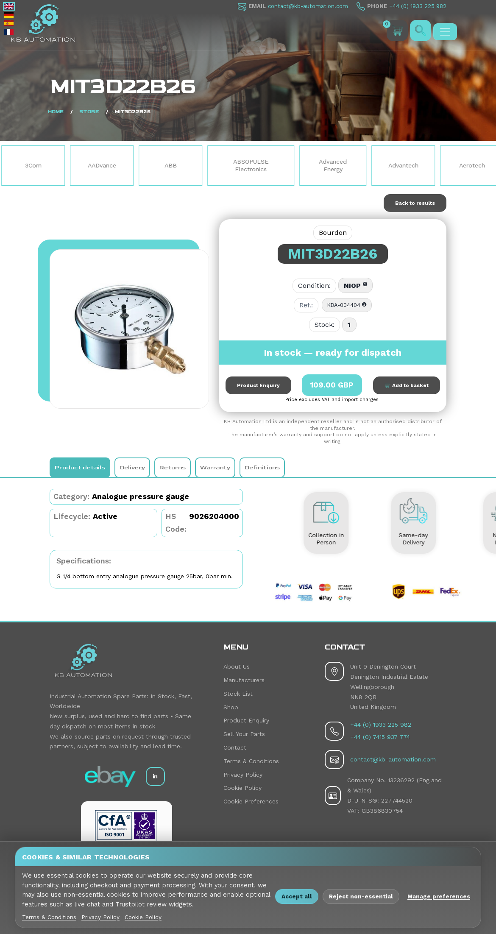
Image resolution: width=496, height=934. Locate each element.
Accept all (296, 896)
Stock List (238, 693)
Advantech (404, 165)
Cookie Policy (242, 787)
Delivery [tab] (132, 467)
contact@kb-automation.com (308, 6)
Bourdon (333, 232)
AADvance (103, 165)
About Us (236, 666)
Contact (234, 747)
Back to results (415, 203)
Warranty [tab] (215, 467)
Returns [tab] (172, 467)
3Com (34, 165)
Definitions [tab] (262, 467)
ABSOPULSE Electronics (251, 165)
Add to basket (407, 385)
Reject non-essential (361, 896)
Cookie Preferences (251, 801)
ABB (171, 165)
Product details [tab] (80, 467)
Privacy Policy (242, 774)
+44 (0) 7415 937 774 (380, 736)
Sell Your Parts (244, 733)
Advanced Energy (334, 165)
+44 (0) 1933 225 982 (417, 6)
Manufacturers (244, 680)
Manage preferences (438, 896)
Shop (230, 707)
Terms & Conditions (251, 761)
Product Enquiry (258, 385)
